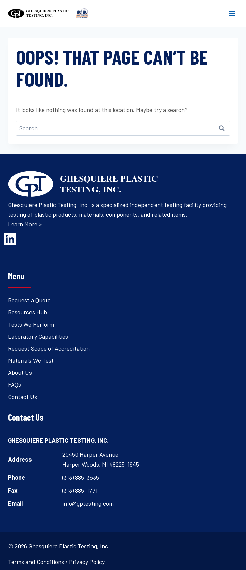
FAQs (14, 384)
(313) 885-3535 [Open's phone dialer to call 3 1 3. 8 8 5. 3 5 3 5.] (80, 477)
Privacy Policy (87, 561)
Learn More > (25, 224)
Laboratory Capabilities (38, 336)
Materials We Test (31, 360)
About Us (20, 372)
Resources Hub (27, 312)
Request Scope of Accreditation (49, 348)
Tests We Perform (31, 324)
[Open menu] (232, 13)
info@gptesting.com (88, 503)
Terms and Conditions (36, 561)
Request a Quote (29, 300)
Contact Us (22, 396)
